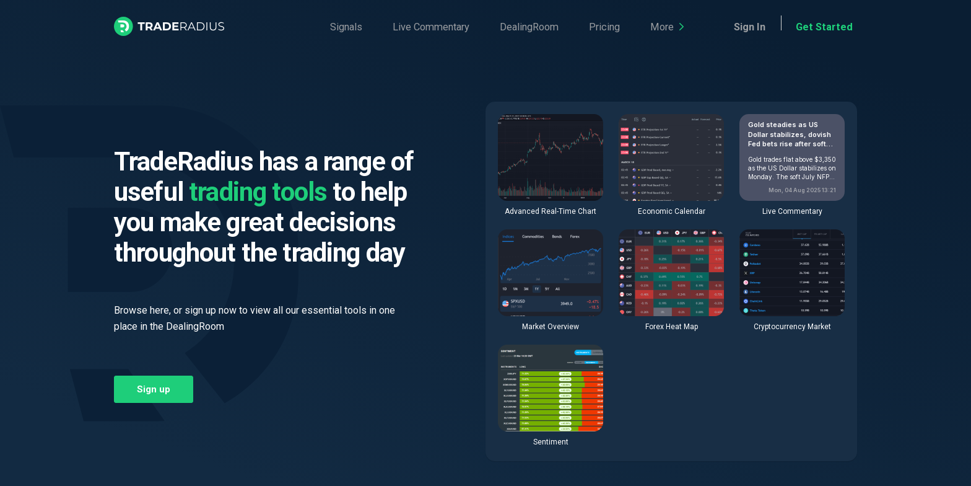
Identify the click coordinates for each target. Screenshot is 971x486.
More (609, 27)
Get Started (832, 27)
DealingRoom (497, 27)
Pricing (559, 27)
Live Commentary (412, 27)
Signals (340, 27)
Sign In (770, 27)
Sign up (153, 389)
